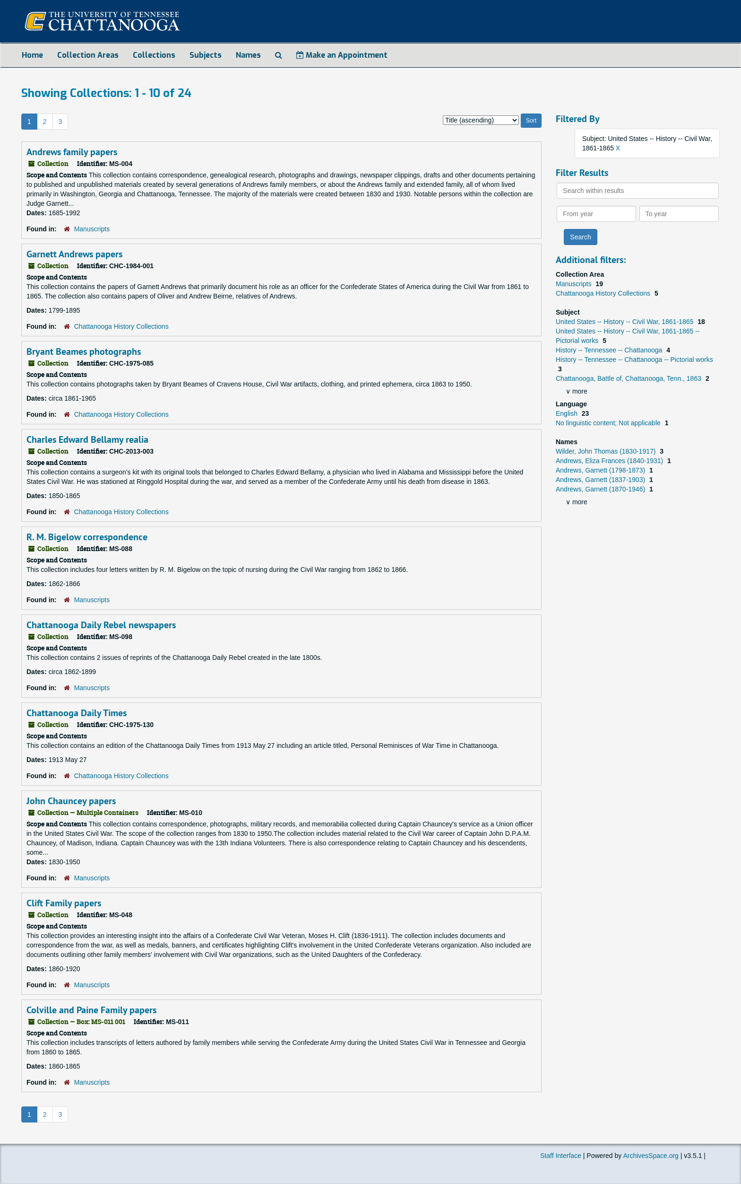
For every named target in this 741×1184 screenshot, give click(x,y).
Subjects (206, 55)
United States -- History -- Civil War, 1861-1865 (625, 321)
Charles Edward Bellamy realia (87, 439)
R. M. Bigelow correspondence (86, 537)
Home (32, 55)
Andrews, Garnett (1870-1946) (601, 489)
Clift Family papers (63, 903)
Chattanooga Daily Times (76, 713)
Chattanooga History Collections (121, 326)
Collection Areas (88, 55)
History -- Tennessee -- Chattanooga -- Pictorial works (634, 359)
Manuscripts (92, 229)
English (567, 413)
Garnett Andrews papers (74, 254)
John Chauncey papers (71, 801)
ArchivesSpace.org (651, 1155)
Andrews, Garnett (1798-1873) (601, 470)
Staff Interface (560, 1155)
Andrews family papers (71, 152)
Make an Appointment (342, 55)
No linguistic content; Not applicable (609, 423)
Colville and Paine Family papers (91, 1010)
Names (248, 55)
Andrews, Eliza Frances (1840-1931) (610, 461)
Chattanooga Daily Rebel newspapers (101, 625)
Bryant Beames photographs (83, 351)
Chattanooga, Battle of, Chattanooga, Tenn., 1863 (629, 378)
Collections (154, 55)
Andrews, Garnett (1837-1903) (601, 479)
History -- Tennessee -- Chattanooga (610, 350)
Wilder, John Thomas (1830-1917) (606, 451)
